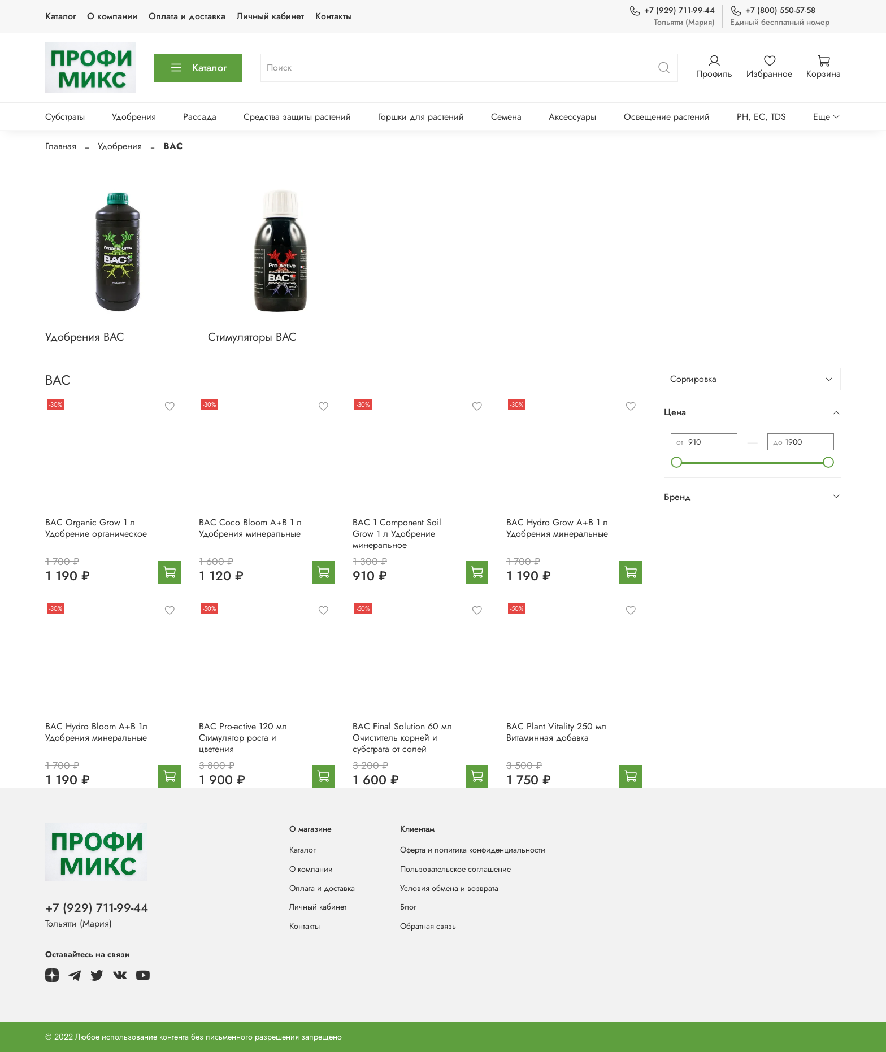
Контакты (333, 16)
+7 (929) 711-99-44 (672, 10)
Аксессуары (572, 116)
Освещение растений (667, 116)
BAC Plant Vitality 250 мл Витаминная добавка (556, 732)
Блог (408, 906)
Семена (506, 116)
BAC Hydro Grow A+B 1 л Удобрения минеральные (557, 528)
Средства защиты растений (297, 116)
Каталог (60, 16)
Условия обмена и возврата (449, 888)
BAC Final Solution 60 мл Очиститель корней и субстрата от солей (402, 737)
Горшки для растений (421, 116)
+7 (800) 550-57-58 (772, 10)
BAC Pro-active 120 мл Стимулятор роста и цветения (243, 737)
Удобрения (134, 116)
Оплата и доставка (187, 16)
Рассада (199, 116)
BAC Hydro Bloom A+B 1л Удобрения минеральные (96, 732)
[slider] (676, 462)
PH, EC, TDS (761, 116)
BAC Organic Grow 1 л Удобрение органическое (96, 528)
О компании (112, 16)
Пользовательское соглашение (455, 869)
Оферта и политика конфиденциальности (472, 849)
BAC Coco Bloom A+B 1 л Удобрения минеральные (250, 528)
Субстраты (65, 116)
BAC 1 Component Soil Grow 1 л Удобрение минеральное (397, 533)
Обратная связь (428, 926)
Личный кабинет (270, 16)
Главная (60, 146)
